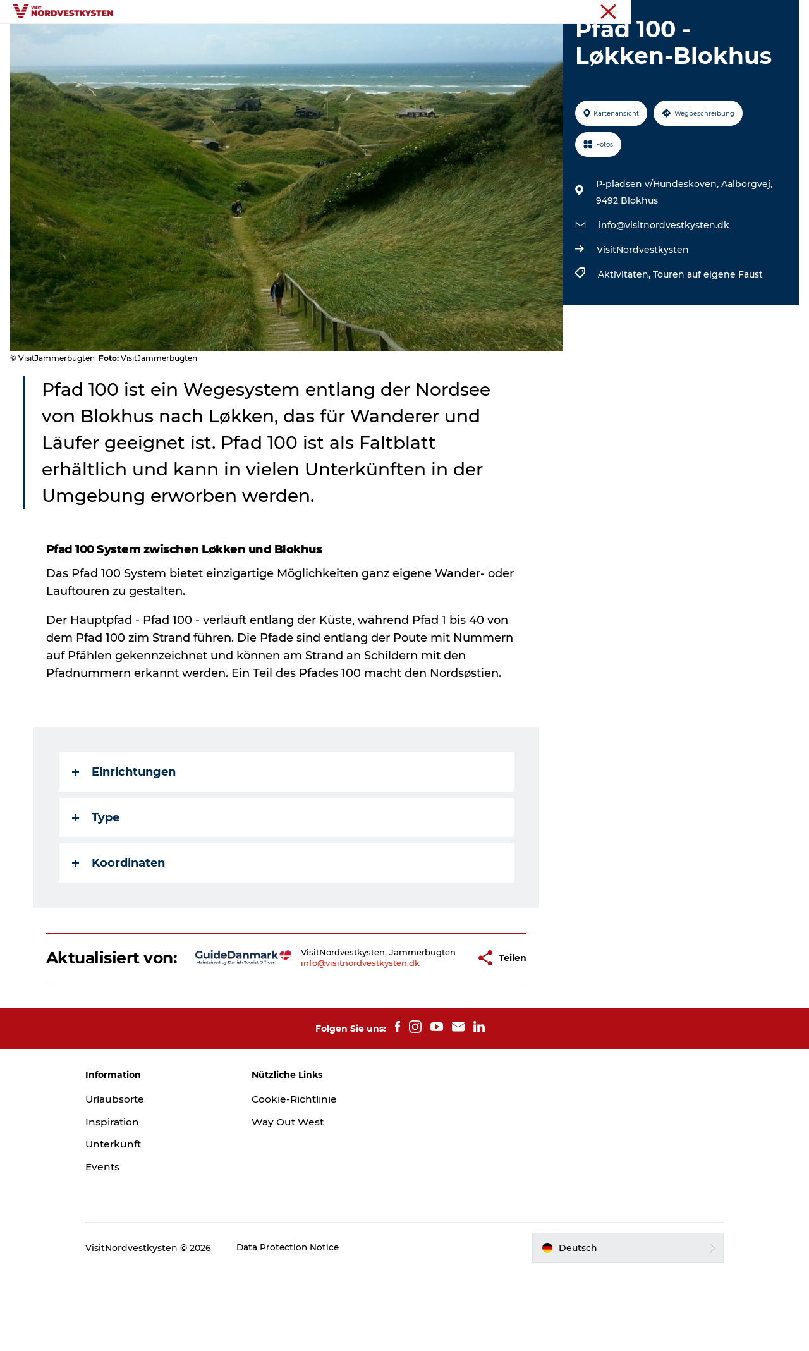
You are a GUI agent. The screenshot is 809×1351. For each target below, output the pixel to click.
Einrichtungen (124, 832)
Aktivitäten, (624, 334)
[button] (441, 1027)
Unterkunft (426, 41)
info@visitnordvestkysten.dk (662, 285)
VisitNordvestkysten (641, 309)
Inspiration (304, 41)
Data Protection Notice (309, 1326)
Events (365, 41)
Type (96, 877)
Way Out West (299, 1200)
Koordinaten (119, 923)
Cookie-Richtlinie (305, 1177)
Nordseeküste (770, 12)
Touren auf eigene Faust (707, 334)
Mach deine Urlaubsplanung (539, 41)
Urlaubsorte (230, 41)
